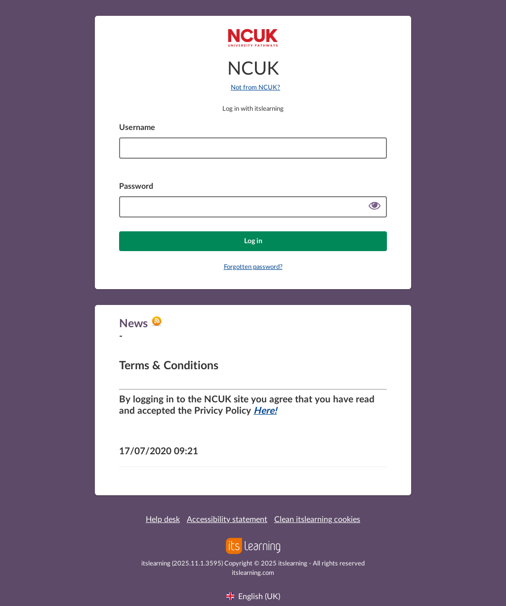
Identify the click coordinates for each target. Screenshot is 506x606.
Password (136, 186)
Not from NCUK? (255, 88)
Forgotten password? (253, 267)
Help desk (163, 519)
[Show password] (374, 206)
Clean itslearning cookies (317, 519)
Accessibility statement (227, 519)
